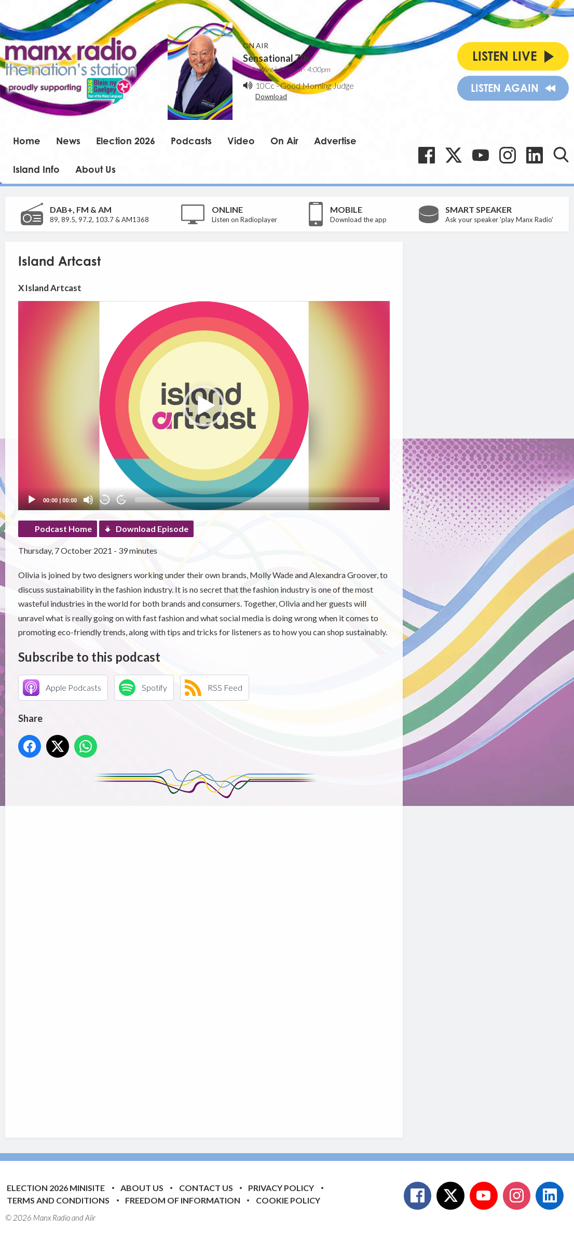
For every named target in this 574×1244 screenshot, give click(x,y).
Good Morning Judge (317, 85)
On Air (284, 140)
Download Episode (152, 529)
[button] (204, 406)
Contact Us (206, 1188)
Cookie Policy (288, 1200)
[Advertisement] (212, 960)
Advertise (335, 140)
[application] (204, 405)
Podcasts (191, 140)
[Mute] (88, 500)
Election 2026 (125, 140)
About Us (95, 169)
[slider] (257, 499)
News (68, 140)
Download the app (358, 219)
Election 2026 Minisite (56, 1188)
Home (26, 140)
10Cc (265, 85)
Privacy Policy (281, 1188)
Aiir (90, 1217)
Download (271, 96)
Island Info (36, 169)
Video (241, 140)
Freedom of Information (182, 1200)
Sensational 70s (276, 58)
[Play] (31, 500)
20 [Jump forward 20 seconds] (121, 500)
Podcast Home (63, 529)
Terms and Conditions (58, 1200)
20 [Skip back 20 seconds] (105, 500)
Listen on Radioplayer (244, 219)
